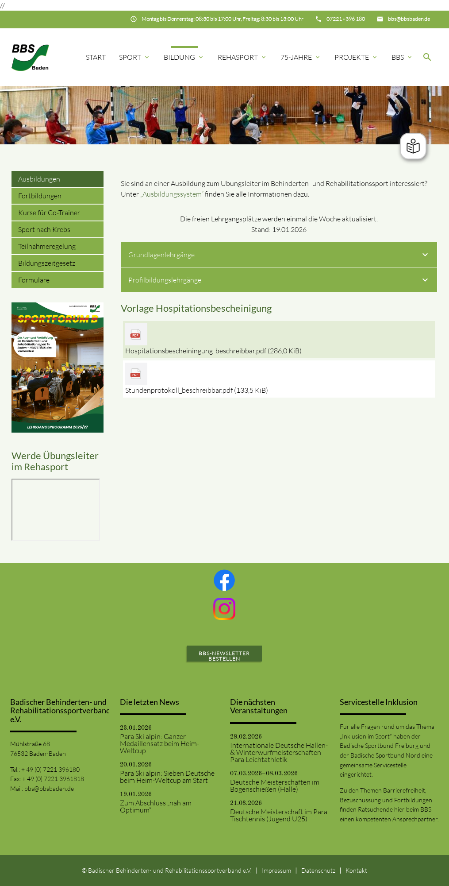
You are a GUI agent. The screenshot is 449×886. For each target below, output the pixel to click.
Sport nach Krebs (44, 229)
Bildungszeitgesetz (46, 263)
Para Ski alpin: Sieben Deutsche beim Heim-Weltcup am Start (167, 777)
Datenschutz (318, 870)
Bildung (184, 57)
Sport (134, 57)
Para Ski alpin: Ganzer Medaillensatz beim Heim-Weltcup (159, 743)
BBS (402, 57)
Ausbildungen (39, 178)
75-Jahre (300, 57)
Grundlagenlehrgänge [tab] (279, 256)
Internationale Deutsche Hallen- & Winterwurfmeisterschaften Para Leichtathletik (279, 752)
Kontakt (356, 870)
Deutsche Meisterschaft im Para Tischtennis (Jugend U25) (278, 815)
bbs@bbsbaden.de (49, 788)
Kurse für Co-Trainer (49, 212)
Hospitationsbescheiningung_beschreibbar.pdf (213, 350)
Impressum (276, 870)
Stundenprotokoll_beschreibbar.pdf (196, 390)
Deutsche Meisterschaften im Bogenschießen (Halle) (274, 785)
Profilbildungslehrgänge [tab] (279, 281)
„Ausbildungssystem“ (171, 194)
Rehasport (242, 57)
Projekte (356, 57)
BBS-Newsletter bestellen (224, 656)
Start (96, 57)
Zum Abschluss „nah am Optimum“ (156, 806)
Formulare (34, 279)
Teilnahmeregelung (47, 246)
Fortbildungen (39, 195)
